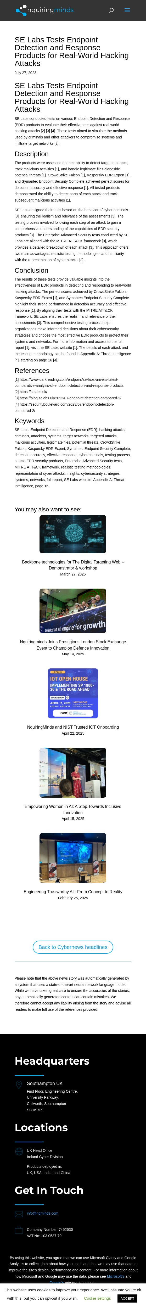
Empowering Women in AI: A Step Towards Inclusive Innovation (73, 809)
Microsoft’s (116, 1276)
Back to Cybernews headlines (72, 947)
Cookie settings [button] (97, 1298)
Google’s (56, 1283)
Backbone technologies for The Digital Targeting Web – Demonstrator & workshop (73, 565)
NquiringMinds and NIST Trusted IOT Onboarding (73, 727)
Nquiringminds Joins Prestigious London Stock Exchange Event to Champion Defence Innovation (73, 645)
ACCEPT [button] (127, 1298)
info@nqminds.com (42, 1213)
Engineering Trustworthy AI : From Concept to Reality (73, 892)
